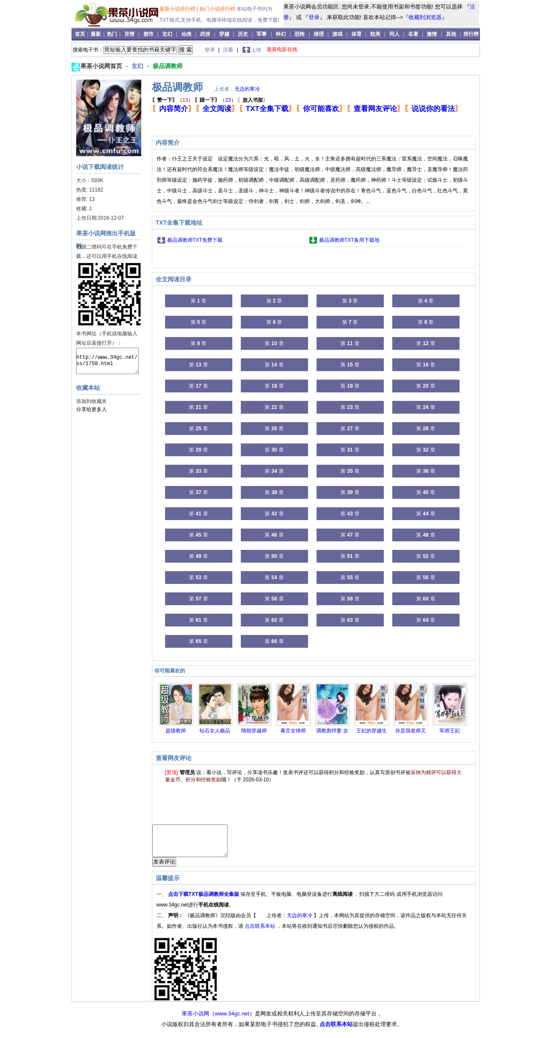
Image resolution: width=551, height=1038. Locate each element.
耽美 (375, 34)
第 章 (198, 301)
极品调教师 (168, 66)
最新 (96, 34)
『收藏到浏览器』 (425, 17)
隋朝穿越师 (254, 731)
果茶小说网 (195, 1020)
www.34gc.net (232, 1020)
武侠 (205, 34)
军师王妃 (450, 731)
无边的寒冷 (247, 89)
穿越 (224, 34)
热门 (112, 34)
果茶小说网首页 (102, 66)
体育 (356, 34)
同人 (394, 34)
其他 (451, 34)
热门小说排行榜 (218, 9)
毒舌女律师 (293, 731)
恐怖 (299, 34)
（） (172, 100)
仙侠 (186, 34)
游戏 (337, 34)
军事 (262, 34)
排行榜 (471, 34)
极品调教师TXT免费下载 (195, 240)
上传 (256, 50)
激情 (432, 34)
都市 (148, 34)
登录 (314, 17)
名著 (413, 34)
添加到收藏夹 (91, 401)
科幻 (281, 34)
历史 (243, 34)
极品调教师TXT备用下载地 (349, 240)
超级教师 (176, 731)
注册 (228, 50)
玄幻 (167, 34)
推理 (319, 34)
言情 (129, 34)
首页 (80, 34)
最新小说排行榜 (178, 9)
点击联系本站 (261, 932)
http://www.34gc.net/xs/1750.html (107, 361)
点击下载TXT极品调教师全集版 (204, 901)
